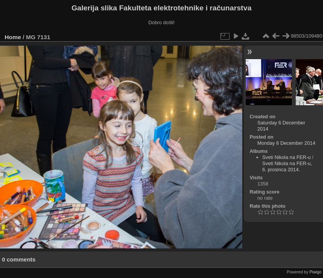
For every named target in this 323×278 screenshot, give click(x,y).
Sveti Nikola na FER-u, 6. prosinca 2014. (287, 166)
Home (13, 37)
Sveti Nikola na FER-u (286, 157)
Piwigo (315, 272)
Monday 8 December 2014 (286, 143)
